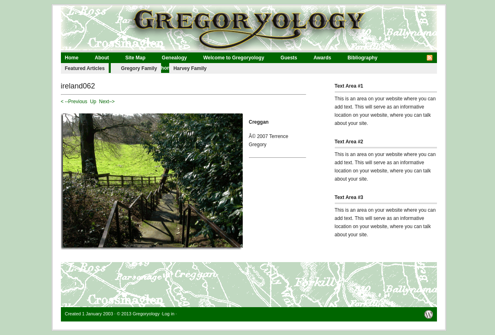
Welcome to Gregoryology (233, 58)
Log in (168, 313)
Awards (322, 58)
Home (71, 58)
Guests (288, 58)
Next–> (106, 101)
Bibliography (362, 58)
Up (93, 101)
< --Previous (74, 101)
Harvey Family (189, 68)
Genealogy (174, 58)
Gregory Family (139, 68)
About (102, 58)
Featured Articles (85, 68)
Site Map (135, 58)
